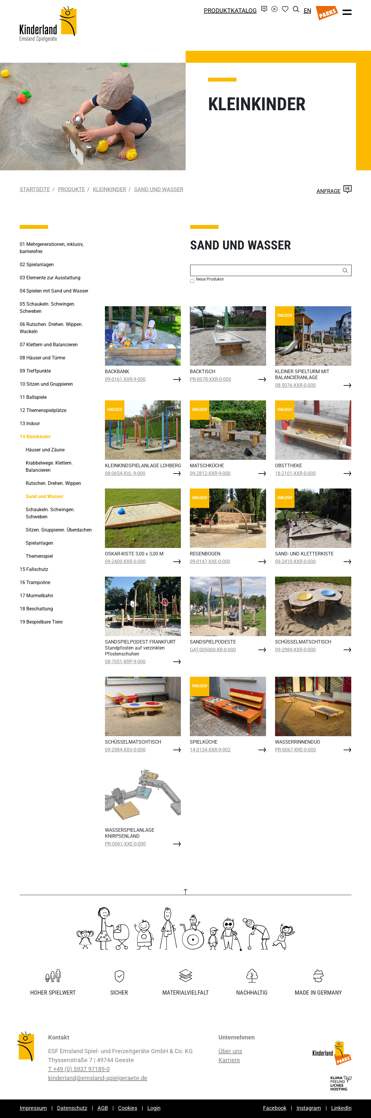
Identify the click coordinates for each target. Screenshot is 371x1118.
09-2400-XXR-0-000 (125, 561)
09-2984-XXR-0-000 (295, 650)
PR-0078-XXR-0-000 (210, 379)
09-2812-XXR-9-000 (210, 473)
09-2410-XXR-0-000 (295, 561)
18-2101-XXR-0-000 (295, 473)
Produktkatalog (230, 10)
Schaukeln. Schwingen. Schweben (47, 307)
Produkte (71, 189)
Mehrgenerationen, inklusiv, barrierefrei (51, 247)
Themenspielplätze (43, 410)
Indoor (30, 423)
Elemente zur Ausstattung (50, 278)
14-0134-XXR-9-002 (210, 750)
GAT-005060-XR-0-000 (213, 650)
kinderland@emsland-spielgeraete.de (97, 1078)
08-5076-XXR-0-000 (295, 385)
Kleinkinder (109, 189)
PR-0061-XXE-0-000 (125, 844)
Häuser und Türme (42, 358)
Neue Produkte (210, 279)
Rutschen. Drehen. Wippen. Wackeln (51, 327)
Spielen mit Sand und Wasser (54, 291)
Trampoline (35, 582)
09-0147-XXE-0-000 (210, 561)
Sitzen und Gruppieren (46, 384)
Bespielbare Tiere (41, 622)
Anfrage (334, 191)
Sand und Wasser (158, 189)
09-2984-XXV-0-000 (125, 750)
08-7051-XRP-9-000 (125, 661)
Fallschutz (34, 569)
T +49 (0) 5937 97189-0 (79, 1069)
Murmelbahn (36, 595)
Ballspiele (33, 397)
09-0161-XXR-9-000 (125, 379)
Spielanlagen (37, 264)
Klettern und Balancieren (49, 344)
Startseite (35, 189)
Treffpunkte (35, 371)
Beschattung (36, 609)
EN (307, 10)
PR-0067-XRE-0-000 (295, 750)
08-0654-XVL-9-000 (125, 473)
